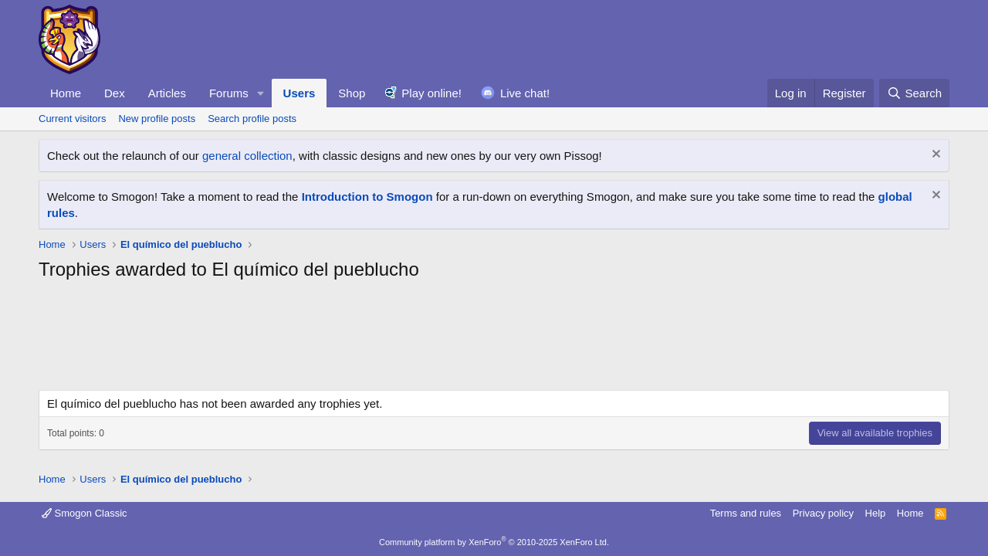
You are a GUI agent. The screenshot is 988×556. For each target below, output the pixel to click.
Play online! (431, 93)
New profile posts (156, 118)
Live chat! (525, 93)
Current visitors (72, 118)
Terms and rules (745, 513)
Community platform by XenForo (494, 542)
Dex (114, 93)
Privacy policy (823, 513)
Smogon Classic (84, 513)
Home (65, 93)
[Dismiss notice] (934, 155)
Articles (167, 93)
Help (875, 513)
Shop (351, 93)
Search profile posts (252, 118)
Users (299, 93)
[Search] (914, 93)
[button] (261, 93)
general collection (247, 155)
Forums (229, 93)
